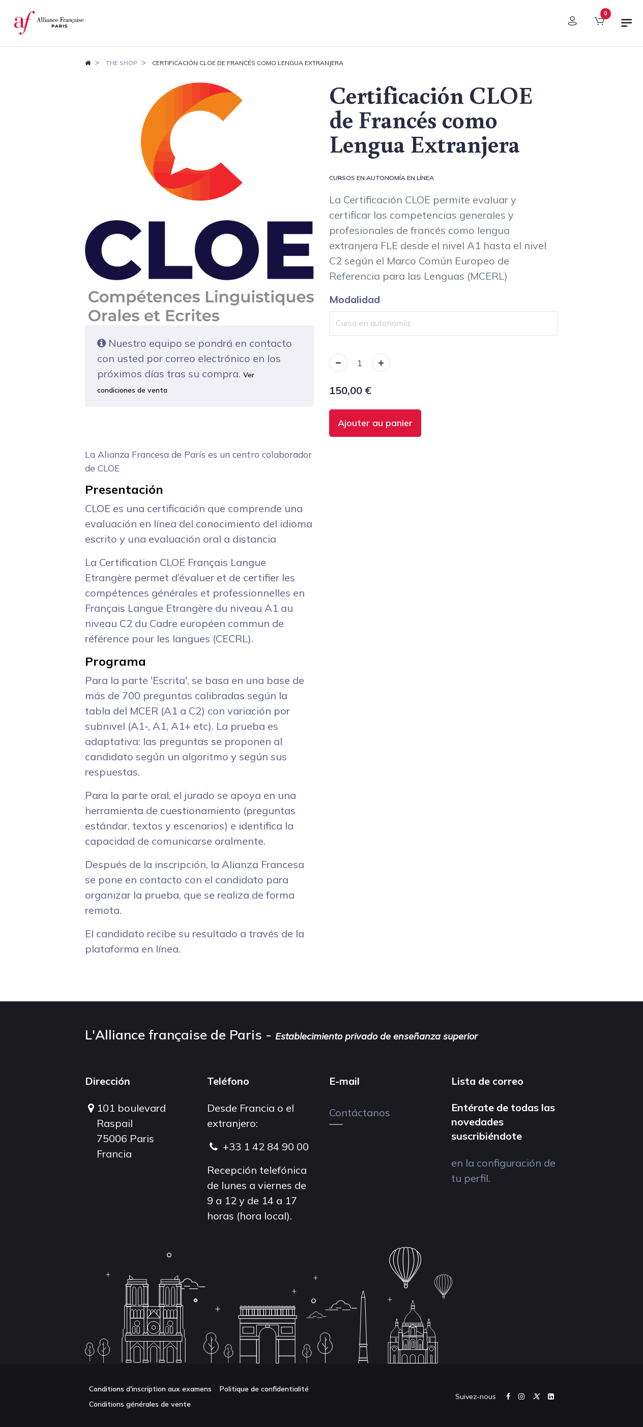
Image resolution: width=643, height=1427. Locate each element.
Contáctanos (359, 1112)
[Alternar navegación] (626, 27)
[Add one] (381, 362)
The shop (121, 63)
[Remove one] (338, 362)
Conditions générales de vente (140, 1404)
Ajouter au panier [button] (375, 423)
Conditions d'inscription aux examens (150, 1388)
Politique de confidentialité (264, 1388)
